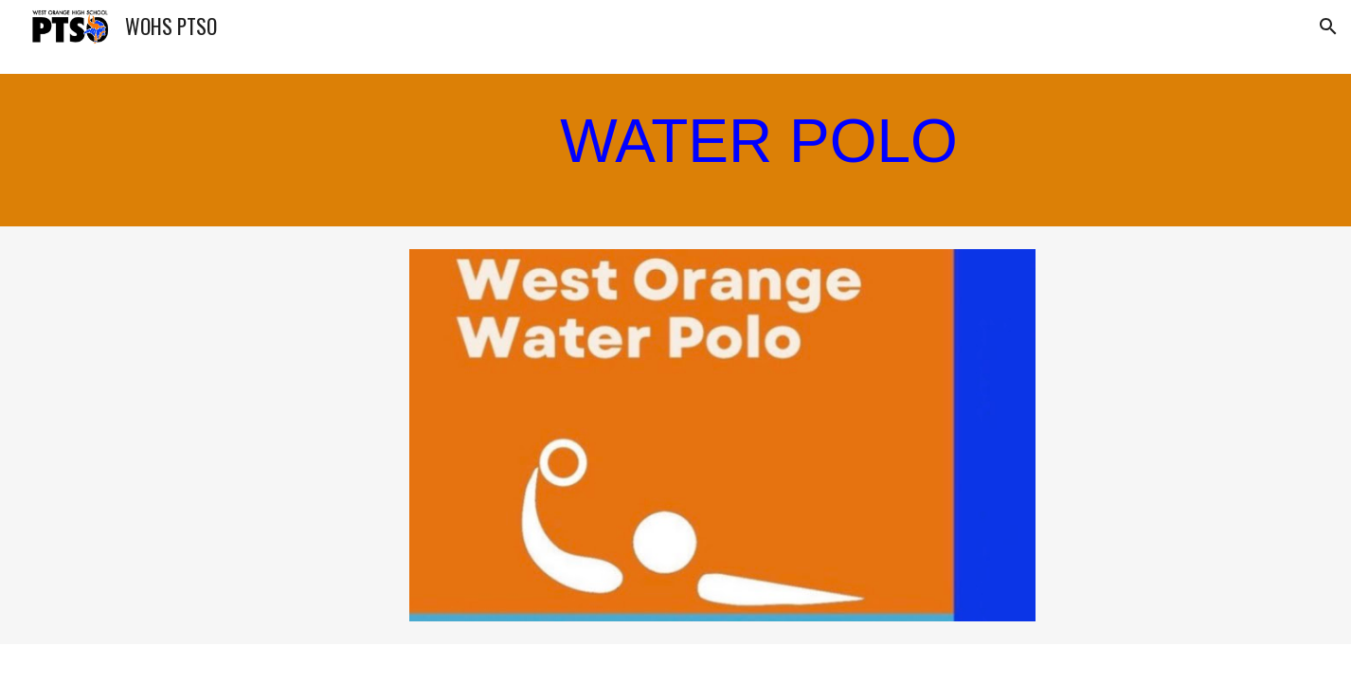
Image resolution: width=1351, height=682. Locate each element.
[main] (582, 150)
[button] (1328, 26)
